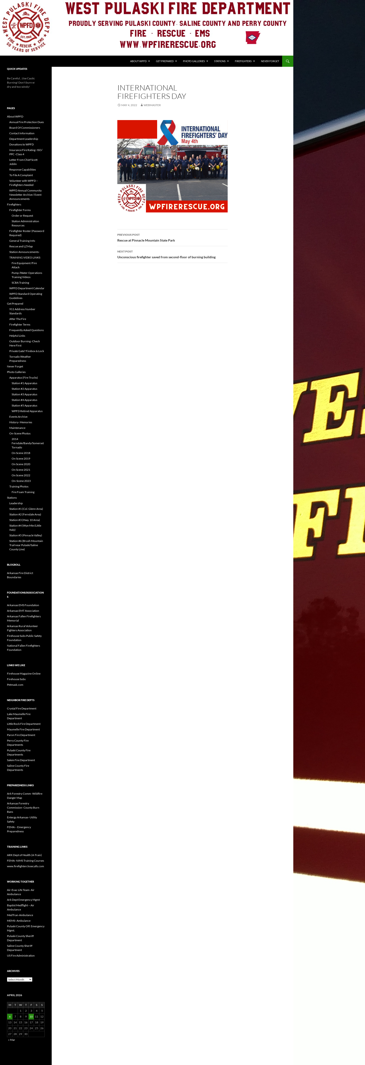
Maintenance (17, 428)
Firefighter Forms (20, 210)
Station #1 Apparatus (24, 383)
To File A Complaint (21, 175)
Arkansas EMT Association (23, 610)
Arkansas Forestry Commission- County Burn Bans (23, 807)
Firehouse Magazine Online (24, 673)
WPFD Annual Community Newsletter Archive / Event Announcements (25, 195)
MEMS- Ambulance (18, 920)
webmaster (152, 105)
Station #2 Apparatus (24, 388)
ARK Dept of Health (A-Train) (24, 855)
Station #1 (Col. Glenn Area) (26, 509)
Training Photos (18, 486)
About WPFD (138, 61)
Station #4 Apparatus (24, 400)
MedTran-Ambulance (20, 915)
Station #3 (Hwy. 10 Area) (24, 520)
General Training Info (22, 240)
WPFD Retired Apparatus (27, 411)
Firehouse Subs (16, 679)
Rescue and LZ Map (21, 246)
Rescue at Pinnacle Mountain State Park (172, 237)
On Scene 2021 (21, 469)
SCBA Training (20, 282)
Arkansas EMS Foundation (23, 605)
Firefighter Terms (19, 324)
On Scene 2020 (21, 464)
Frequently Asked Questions (26, 330)
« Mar (11, 1039)
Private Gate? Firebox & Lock (26, 351)
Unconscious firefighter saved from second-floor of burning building (172, 254)
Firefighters (243, 61)
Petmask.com (15, 684)
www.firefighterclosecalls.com (25, 866)
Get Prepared (165, 61)
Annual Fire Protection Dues (26, 122)
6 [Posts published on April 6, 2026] (10, 1016)
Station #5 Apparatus (24, 405)
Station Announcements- (24, 252)
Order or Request (22, 215)
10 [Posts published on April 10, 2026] (31, 1016)
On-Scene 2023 (21, 481)
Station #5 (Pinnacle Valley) (25, 535)
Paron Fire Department (21, 735)
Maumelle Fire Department (23, 729)
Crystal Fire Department (21, 708)
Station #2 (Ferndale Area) (25, 514)
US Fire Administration (21, 955)
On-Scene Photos (19, 433)
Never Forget (270, 61)
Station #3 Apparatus (24, 394)
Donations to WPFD (21, 144)
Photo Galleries (194, 61)
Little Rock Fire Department (24, 724)
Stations (220, 61)
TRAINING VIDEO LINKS (24, 257)
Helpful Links (17, 335)
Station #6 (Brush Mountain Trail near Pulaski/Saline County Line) (26, 545)
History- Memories (20, 422)
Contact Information (21, 133)
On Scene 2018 (21, 453)
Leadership (16, 503)
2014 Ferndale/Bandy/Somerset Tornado (28, 443)
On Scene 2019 (21, 458)
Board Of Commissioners (24, 127)
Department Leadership (23, 139)
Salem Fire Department (21, 760)
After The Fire (17, 319)
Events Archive (18, 416)
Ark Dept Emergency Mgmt (23, 899)
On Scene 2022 (21, 475)
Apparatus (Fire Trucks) (23, 377)
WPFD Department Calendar (26, 288)
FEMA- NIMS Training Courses (25, 860)
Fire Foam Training (23, 492)
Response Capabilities (22, 169)
